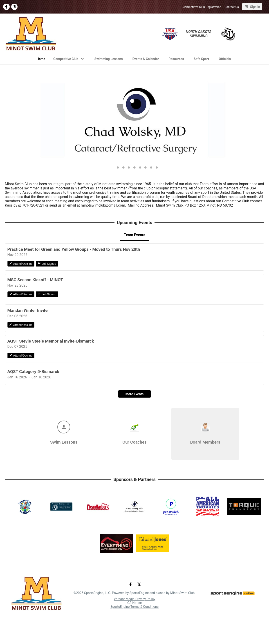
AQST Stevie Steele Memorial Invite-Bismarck (50, 341)
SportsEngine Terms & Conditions (134, 607)
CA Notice (134, 603)
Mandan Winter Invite (27, 310)
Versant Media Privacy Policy (134, 599)
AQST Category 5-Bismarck (33, 371)
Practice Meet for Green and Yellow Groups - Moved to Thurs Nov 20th (73, 249)
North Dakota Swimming (199, 34)
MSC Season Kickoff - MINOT (35, 279)
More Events (134, 394)
